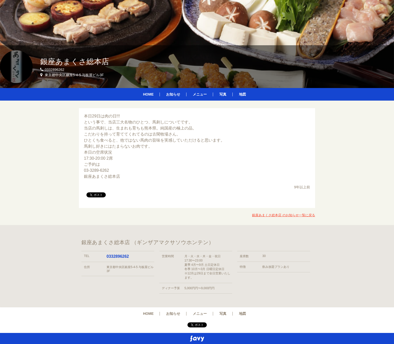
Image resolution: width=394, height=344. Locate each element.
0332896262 (118, 256)
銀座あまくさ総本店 (74, 61)
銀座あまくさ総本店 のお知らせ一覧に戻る (283, 215)
